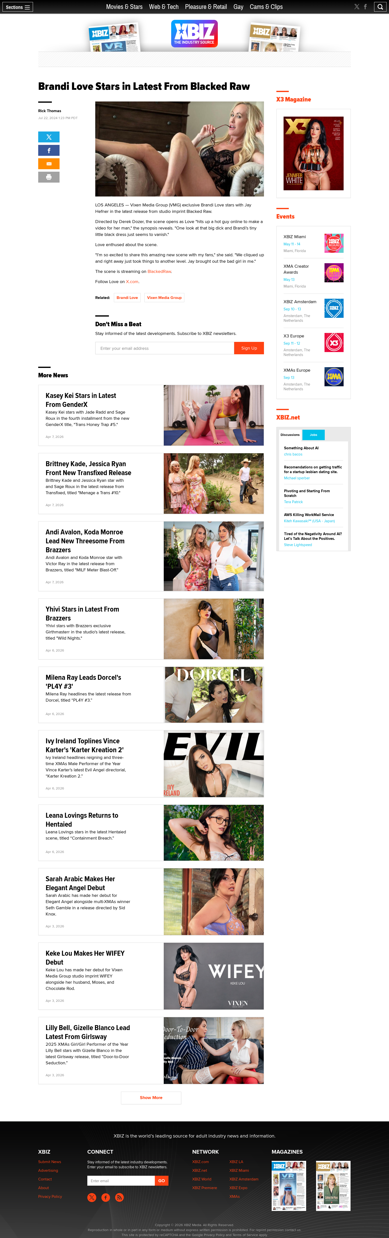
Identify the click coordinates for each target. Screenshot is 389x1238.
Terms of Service (245, 1234)
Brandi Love (127, 297)
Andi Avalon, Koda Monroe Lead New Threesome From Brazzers (85, 540)
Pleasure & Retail (206, 6)
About (43, 1188)
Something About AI (301, 448)
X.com (132, 281)
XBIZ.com (200, 1162)
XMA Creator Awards (296, 269)
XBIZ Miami (295, 236)
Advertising (48, 1170)
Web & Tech (164, 6)
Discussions (290, 434)
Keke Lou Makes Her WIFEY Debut (85, 957)
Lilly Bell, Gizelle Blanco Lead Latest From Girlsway (88, 1032)
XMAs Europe (297, 370)
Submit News (49, 1162)
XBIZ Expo (238, 1188)
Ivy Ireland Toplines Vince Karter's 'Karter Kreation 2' (85, 745)
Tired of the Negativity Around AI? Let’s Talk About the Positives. (313, 536)
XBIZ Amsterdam (300, 301)
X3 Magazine (293, 99)
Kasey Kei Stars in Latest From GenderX (81, 400)
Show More (151, 1097)
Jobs (313, 434)
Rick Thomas (49, 110)
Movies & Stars (124, 6)
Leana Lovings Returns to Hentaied (82, 819)
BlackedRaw (159, 271)
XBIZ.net (288, 417)
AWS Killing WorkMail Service (309, 515)
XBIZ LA (236, 1162)
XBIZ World (201, 1179)
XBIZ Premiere (204, 1188)
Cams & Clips (266, 6)
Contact (45, 1179)
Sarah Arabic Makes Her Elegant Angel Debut (80, 883)
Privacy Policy (50, 1196)
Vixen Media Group (164, 297)
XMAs (234, 1196)
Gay (238, 6)
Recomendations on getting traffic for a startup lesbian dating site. (313, 469)
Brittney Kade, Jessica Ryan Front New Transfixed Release (88, 468)
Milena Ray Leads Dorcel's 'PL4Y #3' (83, 681)
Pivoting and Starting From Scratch (307, 493)
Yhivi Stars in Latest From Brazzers (82, 613)
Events (285, 216)
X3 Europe (294, 336)
